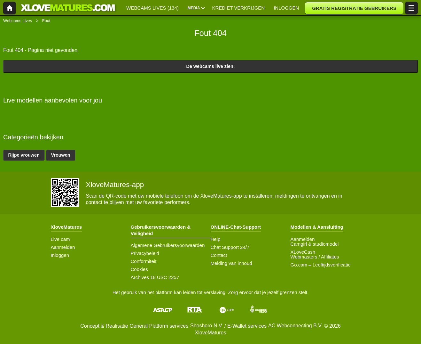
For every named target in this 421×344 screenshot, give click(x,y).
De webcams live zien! (210, 66)
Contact (219, 255)
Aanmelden (63, 247)
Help (216, 239)
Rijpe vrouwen (23, 155)
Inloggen (60, 255)
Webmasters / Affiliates (315, 256)
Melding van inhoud (231, 263)
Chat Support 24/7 (230, 247)
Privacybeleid (145, 253)
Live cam (60, 239)
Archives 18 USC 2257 (155, 277)
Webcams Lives (17, 20)
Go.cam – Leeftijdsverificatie (321, 264)
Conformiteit (144, 261)
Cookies (139, 269)
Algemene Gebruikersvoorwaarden (168, 245)
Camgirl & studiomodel (315, 244)
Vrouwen (60, 155)
